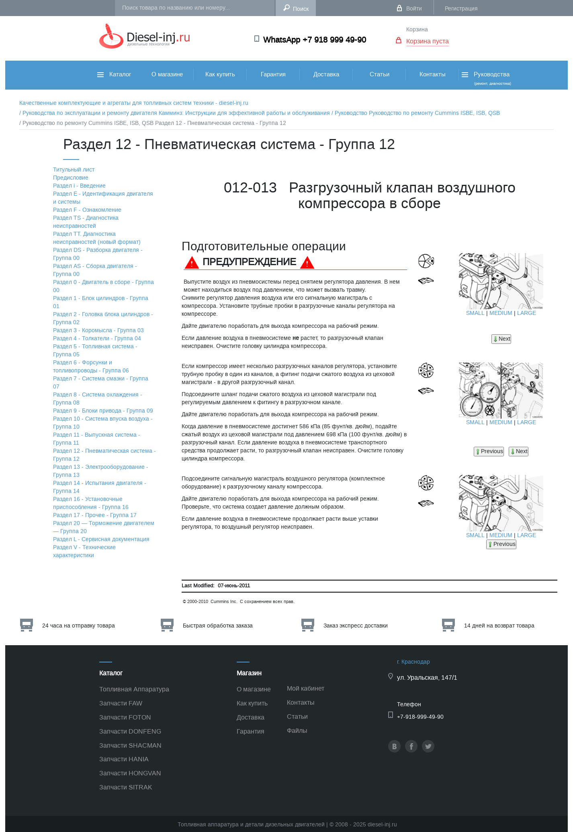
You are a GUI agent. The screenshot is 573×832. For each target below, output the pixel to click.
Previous (489, 451)
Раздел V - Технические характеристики (84, 551)
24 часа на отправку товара (78, 626)
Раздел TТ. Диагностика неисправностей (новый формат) (97, 238)
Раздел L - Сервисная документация (101, 539)
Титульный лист (73, 170)
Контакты (433, 74)
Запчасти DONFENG (130, 731)
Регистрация (461, 8)
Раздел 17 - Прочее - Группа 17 (95, 515)
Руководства (485, 78)
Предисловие (70, 178)
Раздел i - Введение (79, 186)
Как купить (220, 74)
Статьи (379, 74)
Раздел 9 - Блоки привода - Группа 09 (103, 411)
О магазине (167, 74)
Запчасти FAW (120, 703)
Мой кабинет (305, 688)
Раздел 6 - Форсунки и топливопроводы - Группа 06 (91, 366)
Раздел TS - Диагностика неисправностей (86, 222)
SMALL (475, 313)
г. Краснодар (413, 662)
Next (501, 339)
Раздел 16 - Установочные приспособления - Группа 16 (91, 503)
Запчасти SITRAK (125, 787)
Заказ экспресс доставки (355, 626)
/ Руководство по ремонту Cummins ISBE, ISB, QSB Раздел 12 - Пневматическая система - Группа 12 (152, 123)
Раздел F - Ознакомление (87, 210)
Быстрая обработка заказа (218, 626)
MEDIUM (500, 313)
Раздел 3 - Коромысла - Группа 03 (98, 330)
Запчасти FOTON (125, 717)
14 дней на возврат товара (499, 626)
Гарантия (273, 74)
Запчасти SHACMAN (130, 745)
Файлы (297, 730)
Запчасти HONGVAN (130, 773)
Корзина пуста (427, 41)
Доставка (326, 74)
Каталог (114, 74)
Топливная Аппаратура (134, 689)
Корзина (417, 29)
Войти (414, 8)
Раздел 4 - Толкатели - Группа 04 (97, 338)
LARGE (526, 313)
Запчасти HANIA (124, 759)
